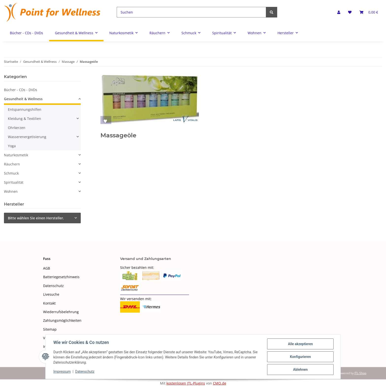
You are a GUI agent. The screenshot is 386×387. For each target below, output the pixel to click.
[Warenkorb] (368, 12)
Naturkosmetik (16, 155)
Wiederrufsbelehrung (61, 311)
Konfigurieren (300, 357)
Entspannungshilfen (24, 109)
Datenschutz (53, 285)
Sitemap (50, 329)
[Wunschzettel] (349, 12)
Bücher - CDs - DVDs (20, 89)
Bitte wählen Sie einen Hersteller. (36, 218)
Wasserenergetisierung (27, 136)
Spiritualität (13, 182)
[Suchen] (191, 12)
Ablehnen (300, 369)
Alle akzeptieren (300, 344)
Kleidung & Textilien (24, 118)
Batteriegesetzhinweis (61, 276)
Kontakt (49, 303)
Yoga (12, 146)
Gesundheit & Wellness (23, 99)
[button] (338, 12)
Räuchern (12, 164)
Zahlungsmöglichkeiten (62, 320)
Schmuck (11, 173)
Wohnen (11, 191)
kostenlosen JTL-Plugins (185, 383)
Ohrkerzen (16, 127)
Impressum (62, 372)
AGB (46, 268)
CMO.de (219, 383)
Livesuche (51, 294)
